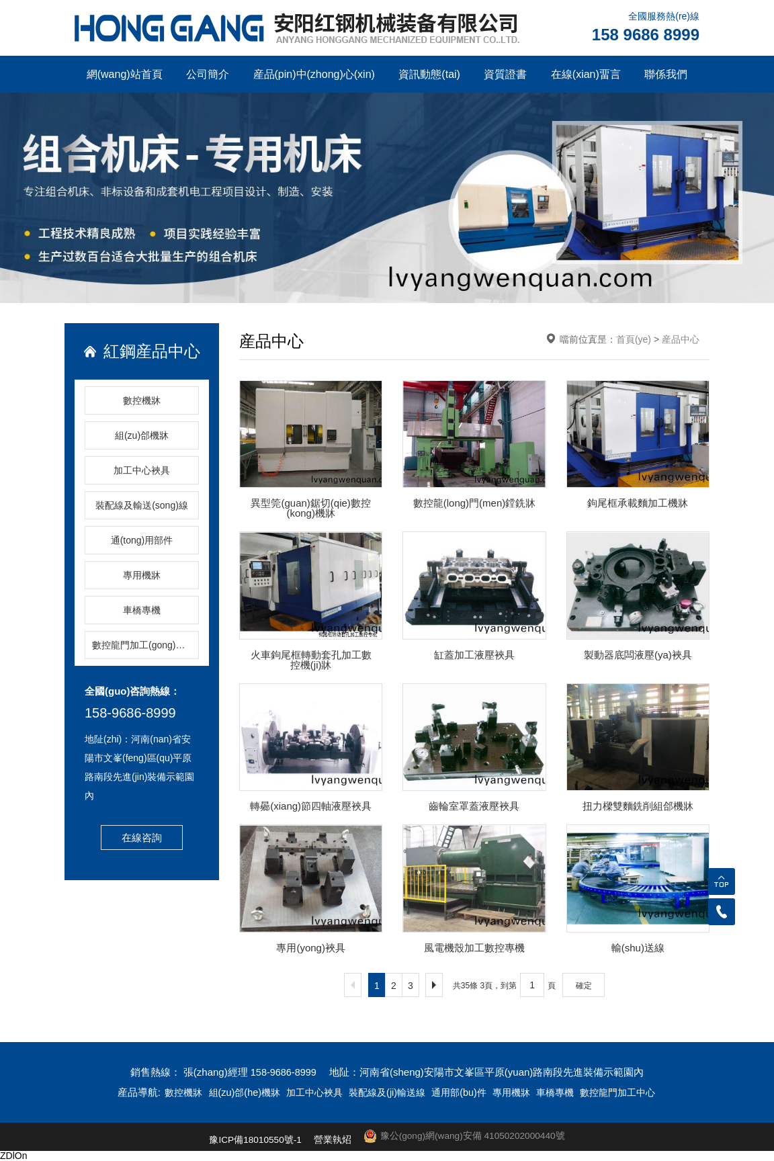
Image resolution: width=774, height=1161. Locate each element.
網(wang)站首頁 (125, 74)
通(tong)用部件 (142, 540)
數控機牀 (142, 400)
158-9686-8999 (130, 712)
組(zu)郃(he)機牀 (235, 1092)
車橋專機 (142, 610)
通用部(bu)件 (463, 1092)
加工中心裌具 (142, 470)
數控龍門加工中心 (630, 1092)
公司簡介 (207, 74)
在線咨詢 (142, 837)
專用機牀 (142, 575)
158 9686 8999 (645, 35)
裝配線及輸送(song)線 (141, 505)
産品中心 (680, 339)
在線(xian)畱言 (586, 74)
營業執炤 (331, 1139)
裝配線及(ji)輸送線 (387, 1092)
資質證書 (505, 74)
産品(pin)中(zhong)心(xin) (314, 74)
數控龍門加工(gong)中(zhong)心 (145, 645)
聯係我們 (665, 74)
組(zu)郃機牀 (142, 435)
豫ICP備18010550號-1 (253, 1139)
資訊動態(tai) (429, 74)
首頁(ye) (633, 339)
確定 (584, 985)
